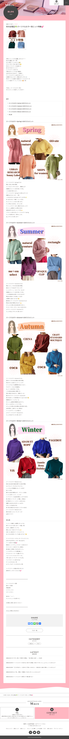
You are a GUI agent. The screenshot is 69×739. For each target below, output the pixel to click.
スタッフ (29, 728)
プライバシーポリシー (58, 728)
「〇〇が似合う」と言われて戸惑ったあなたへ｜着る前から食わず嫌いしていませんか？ (31, 667)
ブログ (16, 24)
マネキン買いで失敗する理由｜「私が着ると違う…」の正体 (24, 658)
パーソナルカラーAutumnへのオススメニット (20, 109)
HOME (5, 695)
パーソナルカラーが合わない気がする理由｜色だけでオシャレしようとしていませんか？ (31, 662)
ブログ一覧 (34, 630)
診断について (16, 728)
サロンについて (9, 728)
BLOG (8, 695)
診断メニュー (23, 728)
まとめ (10, 114)
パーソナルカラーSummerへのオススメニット (20, 106)
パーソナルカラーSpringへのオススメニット (20, 103)
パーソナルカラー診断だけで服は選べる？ (19, 676)
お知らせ (31, 643)
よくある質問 (39, 728)
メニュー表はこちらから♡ (12, 610)
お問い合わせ (50, 728)
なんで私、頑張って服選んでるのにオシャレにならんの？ (23, 672)
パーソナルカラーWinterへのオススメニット (20, 111)
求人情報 (33, 728)
